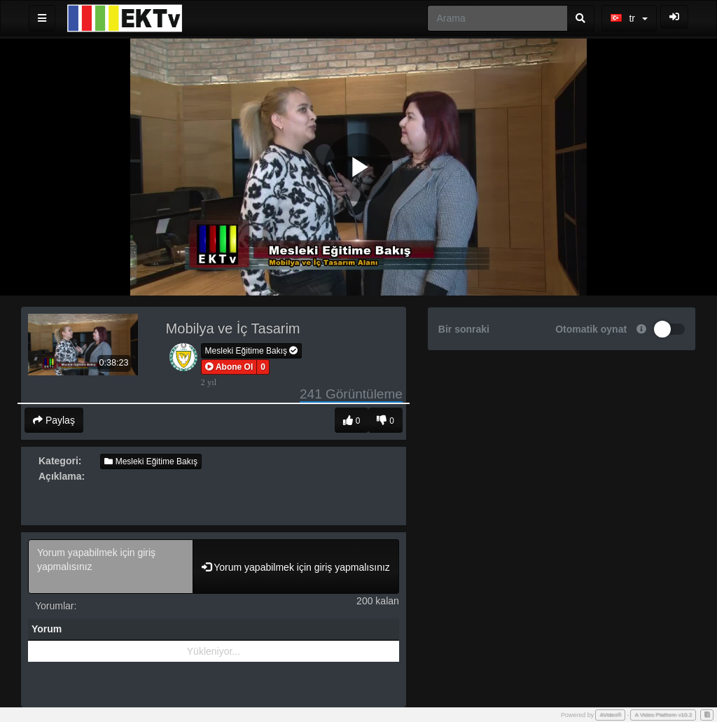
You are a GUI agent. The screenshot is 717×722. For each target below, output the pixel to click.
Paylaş (54, 420)
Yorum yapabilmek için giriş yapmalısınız (110, 566)
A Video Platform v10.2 (663, 714)
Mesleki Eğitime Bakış (251, 351)
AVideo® (610, 714)
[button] (229, 367)
